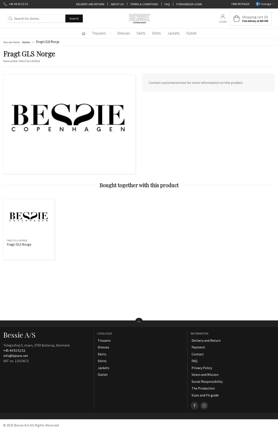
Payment (198, 347)
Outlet (191, 33)
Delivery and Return (90, 4)
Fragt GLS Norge (19, 244)
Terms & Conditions (144, 4)
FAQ (167, 4)
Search (74, 18)
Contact (198, 354)
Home (26, 42)
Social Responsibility (207, 381)
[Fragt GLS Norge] (29, 219)
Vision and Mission (205, 374)
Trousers (104, 340)
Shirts (156, 33)
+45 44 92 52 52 (14, 350)
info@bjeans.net (15, 355)
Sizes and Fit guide (205, 395)
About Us (117, 4)
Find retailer (240, 4)
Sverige (265, 4)
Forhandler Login (189, 4)
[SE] (139, 18)
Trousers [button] (102, 33)
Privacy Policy (202, 368)
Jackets (173, 33)
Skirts (141, 33)
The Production (203, 388)
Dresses (123, 33)
